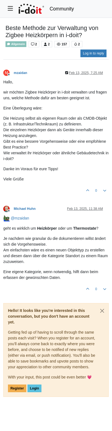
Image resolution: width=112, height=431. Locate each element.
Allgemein (16, 44)
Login (34, 388)
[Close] (102, 310)
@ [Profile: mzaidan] (20, 218)
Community (62, 9)
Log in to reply (93, 53)
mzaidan (20, 73)
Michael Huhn (25, 209)
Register (17, 388)
